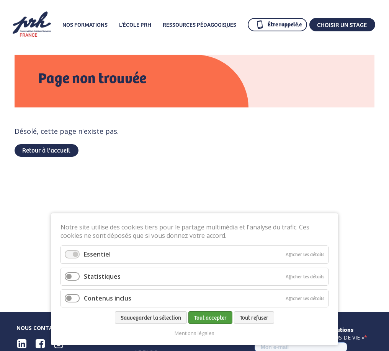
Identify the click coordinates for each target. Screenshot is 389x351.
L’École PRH (135, 24)
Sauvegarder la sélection (151, 317)
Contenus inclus (107, 298)
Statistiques (102, 276)
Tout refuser (254, 317)
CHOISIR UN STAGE (342, 24)
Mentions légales (194, 333)
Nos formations (85, 24)
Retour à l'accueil (46, 149)
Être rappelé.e (285, 24)
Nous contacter (41, 328)
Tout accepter (210, 317)
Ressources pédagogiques (199, 24)
